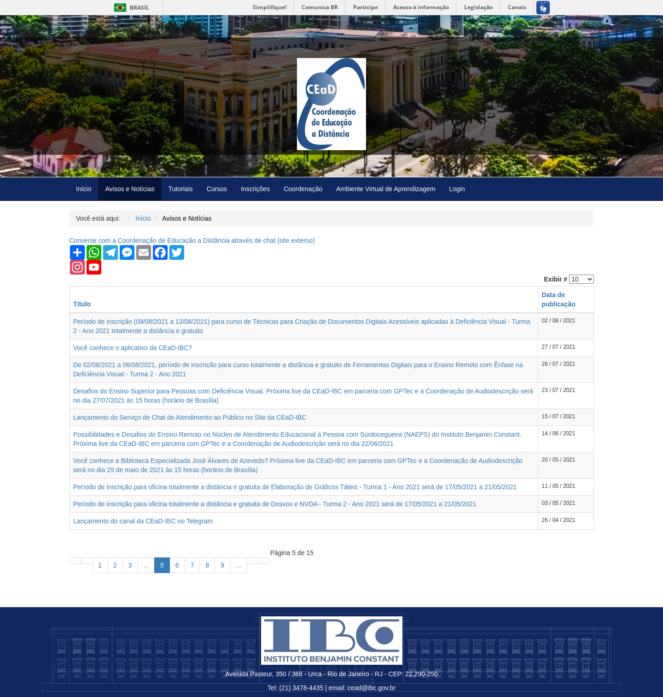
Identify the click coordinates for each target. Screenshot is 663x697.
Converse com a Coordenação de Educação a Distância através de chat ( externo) (192, 240)
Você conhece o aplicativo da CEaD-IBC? (132, 347)
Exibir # (556, 279)
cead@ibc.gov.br (371, 687)
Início (83, 189)
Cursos (217, 189)
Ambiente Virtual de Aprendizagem (385, 189)
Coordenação (303, 189)
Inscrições (255, 189)
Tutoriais (181, 189)
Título (82, 304)
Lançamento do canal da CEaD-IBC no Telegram (143, 521)
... (146, 565)
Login (457, 189)
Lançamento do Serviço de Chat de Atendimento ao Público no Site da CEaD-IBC (190, 417)
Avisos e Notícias (129, 189)
